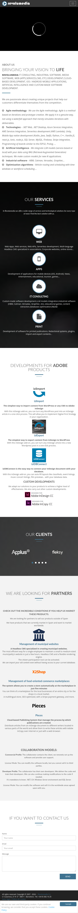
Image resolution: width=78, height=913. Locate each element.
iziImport (39, 401)
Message (5, 854)
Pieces (39, 715)
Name (4, 834)
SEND (67, 876)
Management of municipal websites (38, 644)
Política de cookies (19, 899)
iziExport (39, 435)
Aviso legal (6, 899)
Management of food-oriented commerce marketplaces (38, 681)
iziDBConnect (39, 464)
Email (4, 844)
